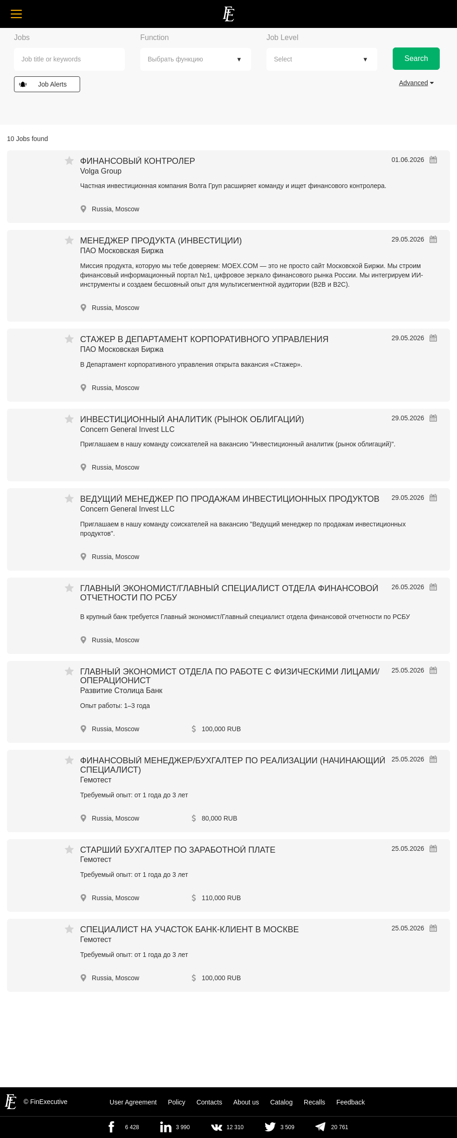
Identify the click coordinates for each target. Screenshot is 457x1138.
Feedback (350, 1102)
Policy (176, 1102)
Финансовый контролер (137, 161)
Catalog (281, 1102)
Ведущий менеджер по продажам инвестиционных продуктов (229, 499)
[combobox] (69, 59)
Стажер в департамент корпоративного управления (204, 339)
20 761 (339, 1127)
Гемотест (95, 780)
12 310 (235, 1127)
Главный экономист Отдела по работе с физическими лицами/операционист (230, 676)
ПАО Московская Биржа (122, 251)
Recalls (314, 1102)
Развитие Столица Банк (121, 690)
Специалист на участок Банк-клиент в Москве (189, 929)
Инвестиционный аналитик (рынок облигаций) (192, 419)
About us (246, 1102)
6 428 (132, 1127)
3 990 (183, 1127)
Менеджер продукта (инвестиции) (161, 240)
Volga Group (101, 171)
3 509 (287, 1127)
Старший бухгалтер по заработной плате (177, 850)
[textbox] (75, 59)
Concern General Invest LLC (127, 429)
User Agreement (133, 1102)
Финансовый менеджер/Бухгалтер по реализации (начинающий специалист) (232, 765)
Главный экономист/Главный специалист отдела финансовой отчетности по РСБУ (229, 593)
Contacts (209, 1102)
